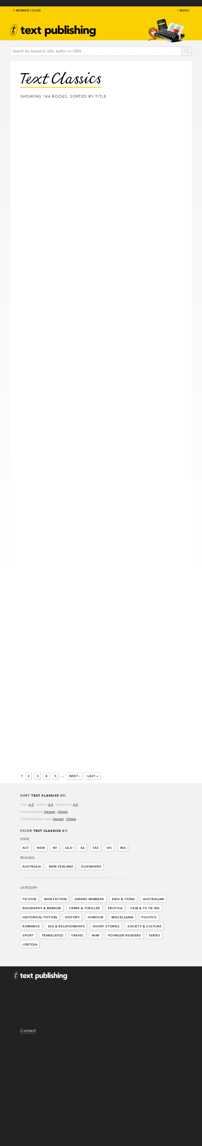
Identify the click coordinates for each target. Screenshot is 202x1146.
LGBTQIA (29, 944)
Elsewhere (91, 866)
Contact (28, 1030)
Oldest (63, 812)
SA (82, 848)
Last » (92, 776)
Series (154, 935)
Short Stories (106, 926)
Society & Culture (144, 926)
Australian (153, 899)
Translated (52, 935)
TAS (95, 848)
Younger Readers (124, 935)
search (186, 51)
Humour (96, 917)
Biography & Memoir (41, 908)
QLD (68, 848)
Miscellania (122, 917)
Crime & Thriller (84, 908)
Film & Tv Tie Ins (145, 908)
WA (123, 848)
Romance (31, 926)
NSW (41, 848)
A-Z (31, 804)
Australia (31, 866)
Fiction (29, 899)
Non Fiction (55, 899)
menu (182, 10)
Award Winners (89, 899)
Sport (28, 935)
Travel (77, 935)
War (96, 935)
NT (55, 848)
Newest (49, 812)
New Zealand (61, 866)
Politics (148, 917)
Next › (74, 776)
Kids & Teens (123, 899)
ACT (25, 848)
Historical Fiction (39, 917)
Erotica (115, 908)
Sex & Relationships (66, 926)
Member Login (27, 10)
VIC (109, 848)
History (72, 917)
